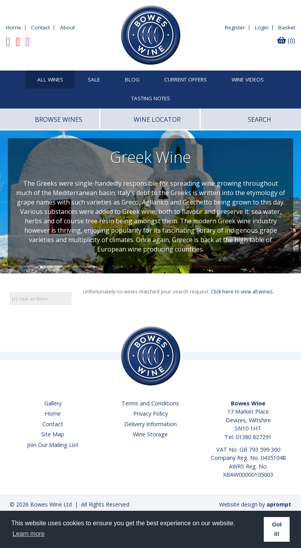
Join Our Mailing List (52, 445)
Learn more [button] (29, 533)
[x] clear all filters (29, 299)
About (67, 27)
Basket (286, 27)
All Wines (50, 80)
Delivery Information (150, 424)
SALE (94, 80)
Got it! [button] (277, 529)
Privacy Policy (150, 413)
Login (261, 27)
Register (235, 27)
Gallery (53, 403)
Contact (40, 27)
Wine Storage (150, 434)
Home (13, 27)
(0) (286, 40)
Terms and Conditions (150, 403)
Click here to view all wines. (242, 291)
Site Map (52, 434)
